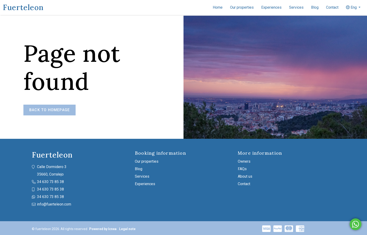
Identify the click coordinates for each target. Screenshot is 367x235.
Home (218, 7)
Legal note (127, 229)
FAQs (242, 169)
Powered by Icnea (103, 229)
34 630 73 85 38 (50, 182)
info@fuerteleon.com (54, 204)
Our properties (242, 7)
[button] (353, 7)
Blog (315, 7)
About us (245, 176)
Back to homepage (49, 110)
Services (296, 7)
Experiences (271, 7)
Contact (332, 7)
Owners (244, 161)
